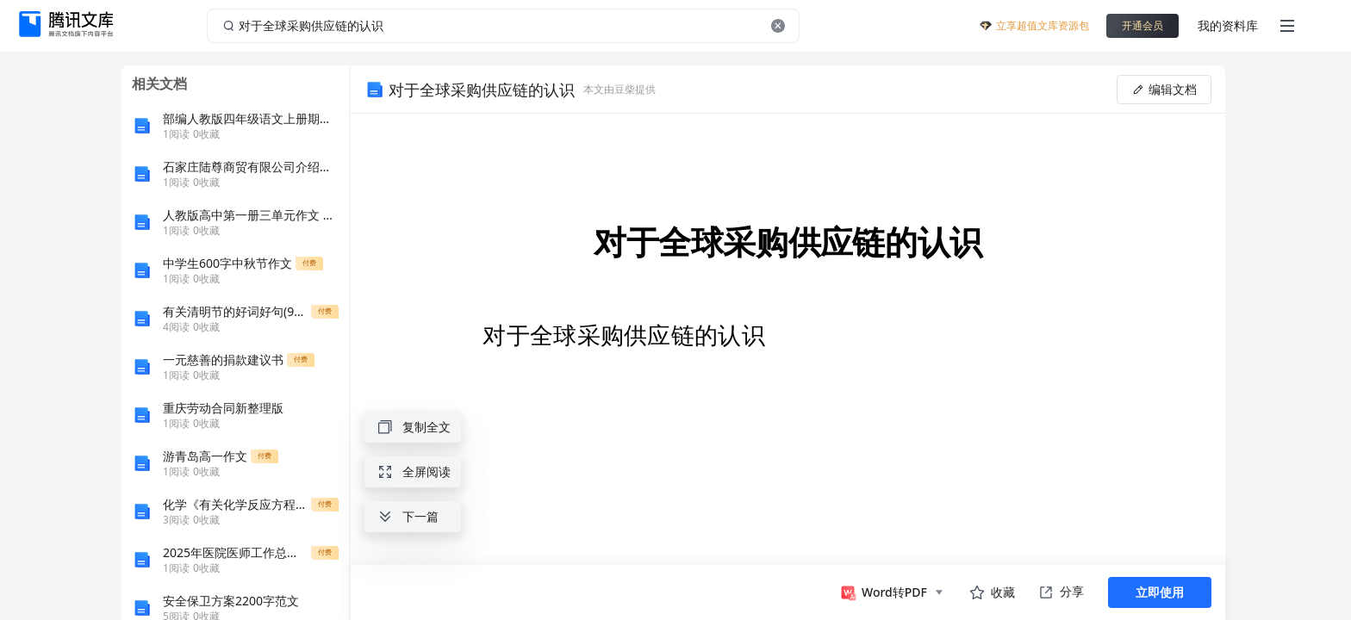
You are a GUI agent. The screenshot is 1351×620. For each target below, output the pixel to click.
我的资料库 (1228, 25)
